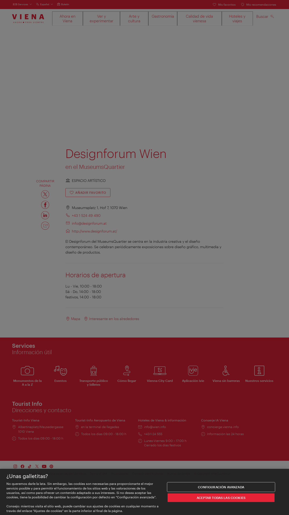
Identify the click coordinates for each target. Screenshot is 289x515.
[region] (144, 492)
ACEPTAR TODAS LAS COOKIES (221, 498)
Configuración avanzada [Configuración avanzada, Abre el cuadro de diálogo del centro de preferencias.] (221, 487)
